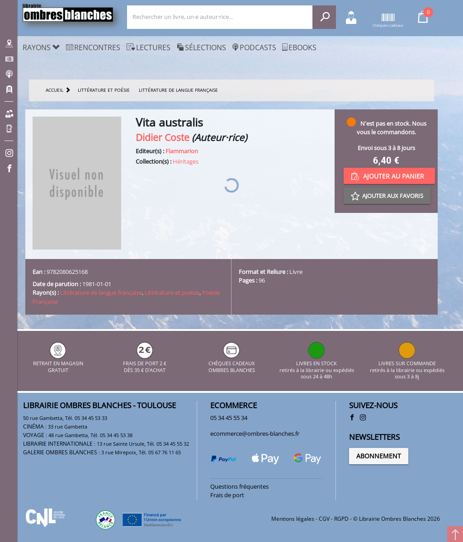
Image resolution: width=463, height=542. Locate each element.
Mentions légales (292, 519)
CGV (324, 519)
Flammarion (181, 151)
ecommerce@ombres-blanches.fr (254, 433)
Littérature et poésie (172, 292)
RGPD (341, 519)
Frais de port (227, 495)
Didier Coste (162, 137)
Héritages (185, 161)
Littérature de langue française (101, 292)
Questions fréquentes (239, 486)
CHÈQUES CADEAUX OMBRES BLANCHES (231, 363)
